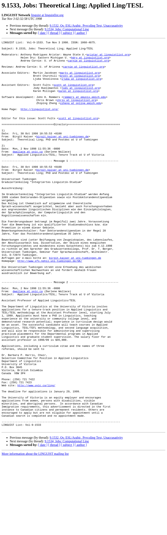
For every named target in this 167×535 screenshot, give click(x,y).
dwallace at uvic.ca (28, 174)
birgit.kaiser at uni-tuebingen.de (62, 156)
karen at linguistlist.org (78, 101)
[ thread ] (54, 33)
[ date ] (42, 33)
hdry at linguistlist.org (90, 61)
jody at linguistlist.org (80, 97)
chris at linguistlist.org (76, 112)
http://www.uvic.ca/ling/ (36, 454)
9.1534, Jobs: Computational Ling (67, 29)
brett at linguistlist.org (80, 83)
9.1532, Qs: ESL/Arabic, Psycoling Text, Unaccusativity (86, 25)
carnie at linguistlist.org (88, 65)
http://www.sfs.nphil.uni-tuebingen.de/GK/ (49, 305)
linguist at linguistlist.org (47, 15)
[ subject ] (67, 33)
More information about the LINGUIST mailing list (35, 531)
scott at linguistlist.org (73, 94)
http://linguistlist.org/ (40, 123)
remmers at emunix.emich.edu (84, 108)
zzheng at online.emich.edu (80, 116)
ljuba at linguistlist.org (81, 86)
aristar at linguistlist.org (108, 57)
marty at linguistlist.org (80, 79)
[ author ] (81, 33)
